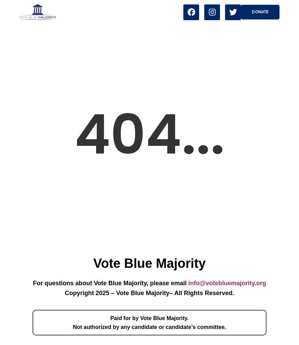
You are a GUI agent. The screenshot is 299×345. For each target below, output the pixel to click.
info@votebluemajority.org (227, 283)
